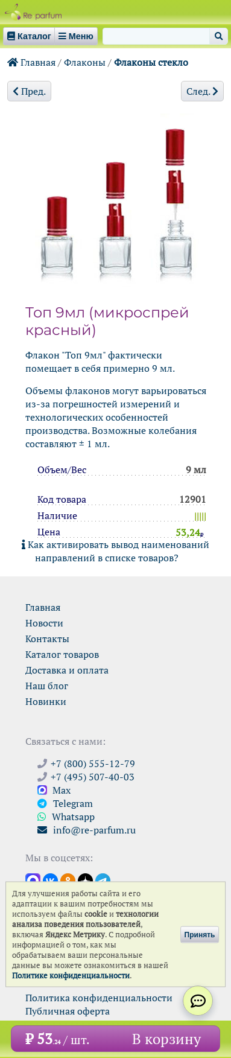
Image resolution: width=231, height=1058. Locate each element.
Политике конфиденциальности (71, 975)
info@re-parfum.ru (86, 830)
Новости (44, 622)
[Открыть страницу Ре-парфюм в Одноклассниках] (67, 880)
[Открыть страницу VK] (50, 880)
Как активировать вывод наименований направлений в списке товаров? (115, 551)
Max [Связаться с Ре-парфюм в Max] (54, 790)
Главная (31, 62)
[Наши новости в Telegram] (102, 880)
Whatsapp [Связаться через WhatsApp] (66, 816)
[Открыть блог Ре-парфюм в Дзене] (85, 880)
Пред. (29, 91)
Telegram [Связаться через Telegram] (65, 803)
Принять (200, 934)
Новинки (45, 701)
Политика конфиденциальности (98, 997)
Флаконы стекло (151, 62)
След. (202, 91)
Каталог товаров (62, 654)
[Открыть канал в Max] (32, 880)
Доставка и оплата (67, 670)
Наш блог (46, 685)
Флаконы (85, 62)
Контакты (47, 638)
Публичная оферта (67, 1011)
